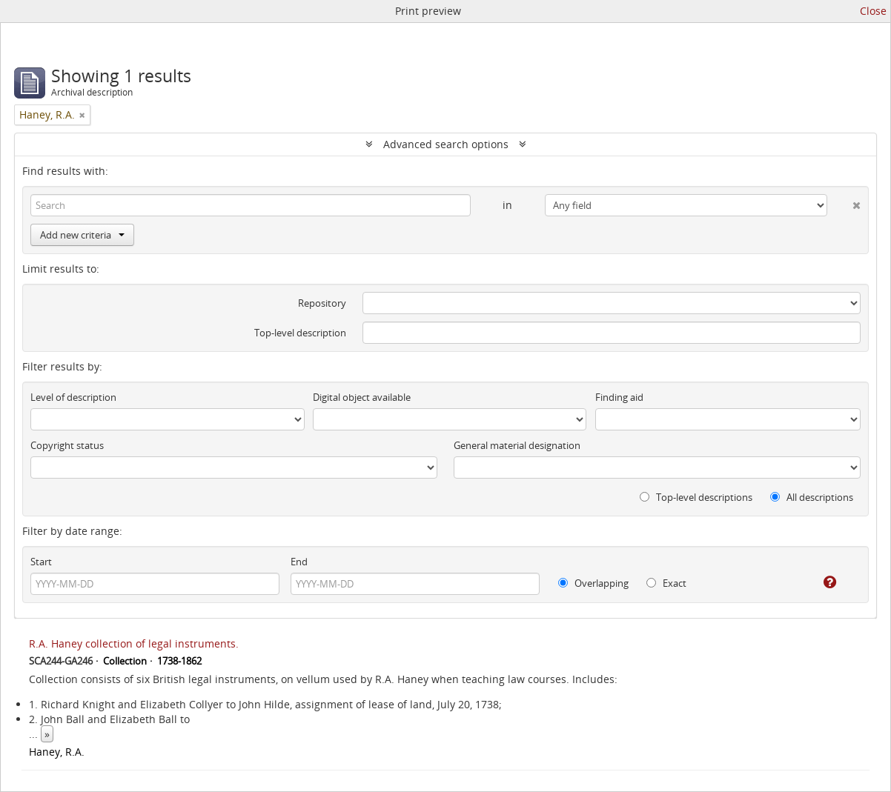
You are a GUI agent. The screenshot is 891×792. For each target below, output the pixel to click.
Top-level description (300, 332)
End (299, 561)
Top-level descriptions (696, 497)
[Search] (250, 205)
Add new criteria (82, 235)
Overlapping (593, 583)
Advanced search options (445, 144)
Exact (666, 583)
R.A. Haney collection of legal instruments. (134, 643)
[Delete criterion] (844, 202)
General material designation (517, 445)
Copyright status (67, 445)
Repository (322, 303)
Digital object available (362, 397)
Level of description (73, 397)
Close (873, 11)
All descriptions (811, 497)
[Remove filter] (82, 114)
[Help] (819, 582)
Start (41, 561)
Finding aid (619, 397)
